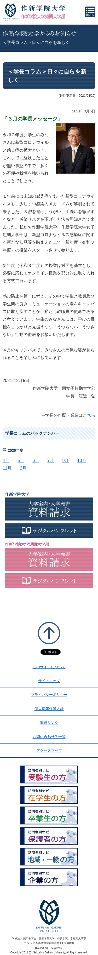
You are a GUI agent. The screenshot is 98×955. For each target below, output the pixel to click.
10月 (81, 460)
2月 (23, 468)
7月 (50, 460)
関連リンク (49, 722)
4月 (6, 460)
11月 (7, 468)
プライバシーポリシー (49, 695)
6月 (35, 460)
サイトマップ (49, 681)
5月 (21, 460)
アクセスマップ (49, 750)
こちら (89, 415)
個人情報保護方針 (49, 709)
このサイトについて (49, 667)
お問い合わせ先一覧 (49, 737)
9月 (65, 460)
